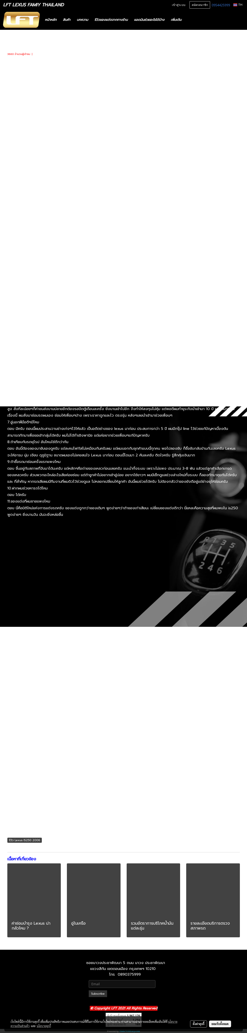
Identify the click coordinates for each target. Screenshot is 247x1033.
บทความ (82, 19)
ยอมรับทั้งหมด (220, 1024)
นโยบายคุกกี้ (44, 1026)
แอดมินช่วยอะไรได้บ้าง (149, 19)
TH (237, 5)
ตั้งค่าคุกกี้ (198, 1024)
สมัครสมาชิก (200, 5)
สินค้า (66, 19)
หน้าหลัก (50, 19)
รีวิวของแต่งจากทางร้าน (111, 19)
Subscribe (98, 994)
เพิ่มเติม (176, 19)
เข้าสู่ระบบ (178, 5)
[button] (191, 19)
